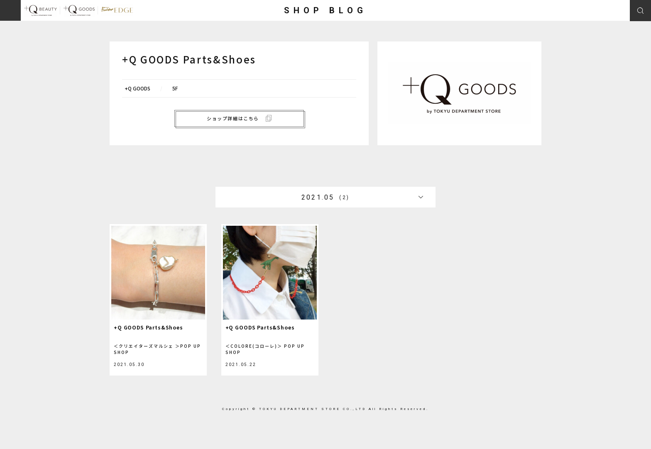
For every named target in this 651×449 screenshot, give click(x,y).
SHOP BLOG (325, 10)
